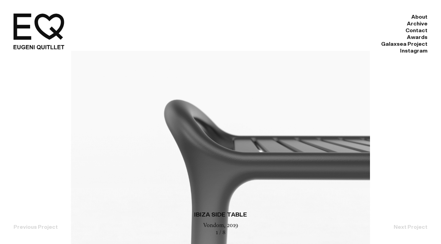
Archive (219, 17)
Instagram (413, 17)
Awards (303, 17)
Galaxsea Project (356, 17)
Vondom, (215, 225)
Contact (261, 17)
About (181, 17)
